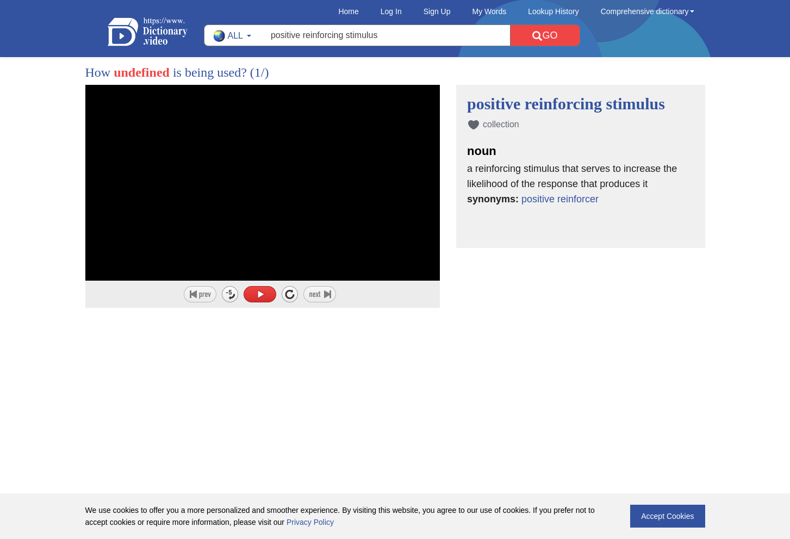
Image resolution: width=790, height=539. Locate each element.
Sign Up (437, 11)
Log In (391, 11)
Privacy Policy (310, 522)
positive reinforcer (560, 199)
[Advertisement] (395, 378)
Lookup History (553, 11)
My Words (489, 11)
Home (348, 11)
